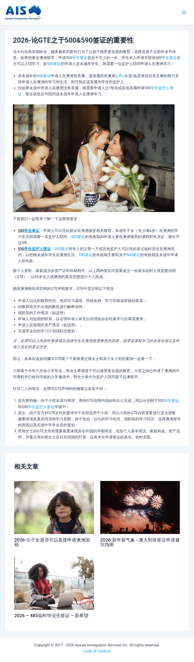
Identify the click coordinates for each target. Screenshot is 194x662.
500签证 (54, 64)
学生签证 (79, 57)
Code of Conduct (97, 651)
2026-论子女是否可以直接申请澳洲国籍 (52, 542)
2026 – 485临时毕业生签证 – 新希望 (51, 615)
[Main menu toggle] (184, 12)
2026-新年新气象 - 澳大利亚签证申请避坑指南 (140, 542)
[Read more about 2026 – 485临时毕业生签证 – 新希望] (54, 583)
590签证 (85, 255)
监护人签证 (41, 249)
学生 (154, 88)
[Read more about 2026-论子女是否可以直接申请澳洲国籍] (54, 507)
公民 (119, 76)
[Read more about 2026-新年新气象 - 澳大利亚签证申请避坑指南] (140, 507)
